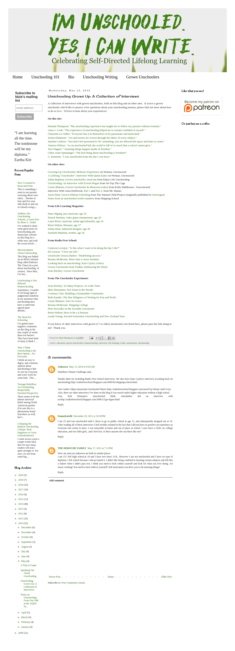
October (25, 537)
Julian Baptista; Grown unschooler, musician (72, 179)
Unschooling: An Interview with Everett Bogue (73, 183)
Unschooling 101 (45, 77)
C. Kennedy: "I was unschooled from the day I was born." (79, 156)
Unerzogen (158, 194)
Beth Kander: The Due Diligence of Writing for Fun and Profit (82, 297)
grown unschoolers (74, 343)
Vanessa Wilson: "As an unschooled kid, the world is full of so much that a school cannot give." (100, 145)
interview (103, 343)
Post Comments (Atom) (73, 582)
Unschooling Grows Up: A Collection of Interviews (29, 585)
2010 (21, 523)
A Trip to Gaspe (28, 565)
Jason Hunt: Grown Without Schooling (69, 194)
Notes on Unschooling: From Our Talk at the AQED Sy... (30, 600)
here (59, 111)
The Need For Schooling (24, 318)
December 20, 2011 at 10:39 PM (90, 416)
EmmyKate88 (65, 416)
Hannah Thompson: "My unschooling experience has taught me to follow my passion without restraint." (104, 126)
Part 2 (99, 190)
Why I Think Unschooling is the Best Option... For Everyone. (27, 352)
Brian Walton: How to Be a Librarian (68, 312)
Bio (71, 77)
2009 (21, 632)
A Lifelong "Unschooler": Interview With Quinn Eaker (77, 175)
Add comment (56, 480)
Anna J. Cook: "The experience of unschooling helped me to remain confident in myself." (97, 130)
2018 (21, 484)
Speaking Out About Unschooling (28, 573)
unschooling (143, 343)
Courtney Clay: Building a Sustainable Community (75, 293)
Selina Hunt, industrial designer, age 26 (69, 228)
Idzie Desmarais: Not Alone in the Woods (70, 289)
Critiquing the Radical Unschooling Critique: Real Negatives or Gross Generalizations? (28, 429)
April (24, 612)
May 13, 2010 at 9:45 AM (82, 366)
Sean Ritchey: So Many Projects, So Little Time (74, 285)
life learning (113, 343)
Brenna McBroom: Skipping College (68, 304)
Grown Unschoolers (142, 77)
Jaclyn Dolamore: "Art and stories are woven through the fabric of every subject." (92, 137)
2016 (21, 494)
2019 (21, 479)
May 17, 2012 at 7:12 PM (100, 448)
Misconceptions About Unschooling (27, 251)
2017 (21, 489)
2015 (21, 499)
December (26, 527)
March (24, 617)
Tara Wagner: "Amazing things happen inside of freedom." (80, 149)
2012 (21, 513)
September (26, 542)
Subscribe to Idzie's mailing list (26, 96)
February (26, 622)
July (23, 551)
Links (123, 343)
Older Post (166, 576)
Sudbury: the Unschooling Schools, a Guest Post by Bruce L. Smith (28, 218)
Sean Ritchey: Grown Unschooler (66, 270)
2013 (21, 508)
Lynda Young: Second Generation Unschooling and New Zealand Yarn (86, 316)
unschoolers (132, 343)
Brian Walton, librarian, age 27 (64, 225)
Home (18, 77)
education (60, 343)
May (23, 561)
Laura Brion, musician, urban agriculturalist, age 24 (75, 221)
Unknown (63, 366)
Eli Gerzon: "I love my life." (63, 251)
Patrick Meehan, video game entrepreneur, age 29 (74, 217)
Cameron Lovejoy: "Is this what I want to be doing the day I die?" (84, 247)
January (25, 626)
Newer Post (54, 576)
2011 (21, 518)
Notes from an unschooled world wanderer (71, 198)
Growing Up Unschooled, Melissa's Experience (73, 171)
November (26, 532)
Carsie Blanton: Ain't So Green (65, 301)
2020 (21, 475)
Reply (61, 404)
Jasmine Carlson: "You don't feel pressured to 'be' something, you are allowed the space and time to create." (106, 141)
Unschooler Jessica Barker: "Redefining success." (75, 255)
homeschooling (91, 343)
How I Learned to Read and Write (26, 184)
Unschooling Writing (100, 77)
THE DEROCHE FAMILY (72, 448)
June (23, 556)
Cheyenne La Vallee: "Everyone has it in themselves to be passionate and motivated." (94, 133)
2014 (21, 503)
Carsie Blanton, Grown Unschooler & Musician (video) (78, 187)
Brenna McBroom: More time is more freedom (73, 259)
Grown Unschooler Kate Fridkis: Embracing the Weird (77, 266)
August (25, 546)
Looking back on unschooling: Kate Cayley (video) (76, 263)
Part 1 (87, 190)
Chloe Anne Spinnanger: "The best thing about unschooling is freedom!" (87, 152)
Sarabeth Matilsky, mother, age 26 (66, 232)
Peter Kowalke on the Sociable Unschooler (71, 308)
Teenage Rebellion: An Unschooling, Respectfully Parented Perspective (28, 389)
